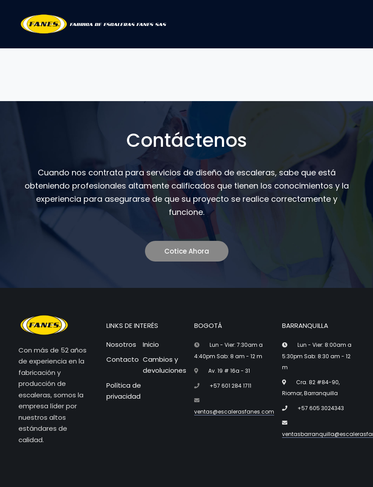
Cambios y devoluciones (164, 365)
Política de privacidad (123, 391)
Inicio (151, 344)
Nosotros (121, 344)
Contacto (122, 359)
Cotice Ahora (186, 251)
